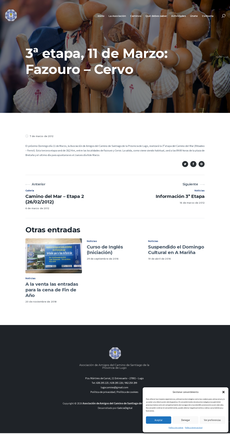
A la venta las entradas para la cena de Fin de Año (51, 290)
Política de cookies (176, 427)
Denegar (185, 420)
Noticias (199, 190)
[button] (223, 392)
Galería (29, 190)
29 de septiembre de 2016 (102, 258)
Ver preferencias (212, 420)
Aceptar (159, 420)
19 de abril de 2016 (159, 258)
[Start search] (223, 16)
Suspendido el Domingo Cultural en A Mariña (176, 249)
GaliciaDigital (124, 409)
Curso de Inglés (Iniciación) (105, 249)
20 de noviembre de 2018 (41, 302)
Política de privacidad (193, 427)
